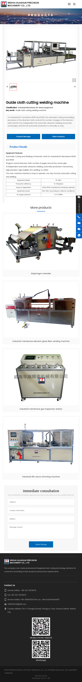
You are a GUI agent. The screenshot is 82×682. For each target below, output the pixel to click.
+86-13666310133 (27, 599)
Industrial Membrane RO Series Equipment (35, 107)
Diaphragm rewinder (41, 273)
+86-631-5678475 (18, 595)
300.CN (43, 678)
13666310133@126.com (16, 604)
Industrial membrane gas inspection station (41, 409)
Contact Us (9, 585)
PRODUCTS (41, 15)
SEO (48, 678)
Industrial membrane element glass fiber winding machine (41, 341)
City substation (71, 670)
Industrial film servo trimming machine (41, 476)
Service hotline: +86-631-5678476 (21, 590)
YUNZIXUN (9, 673)
